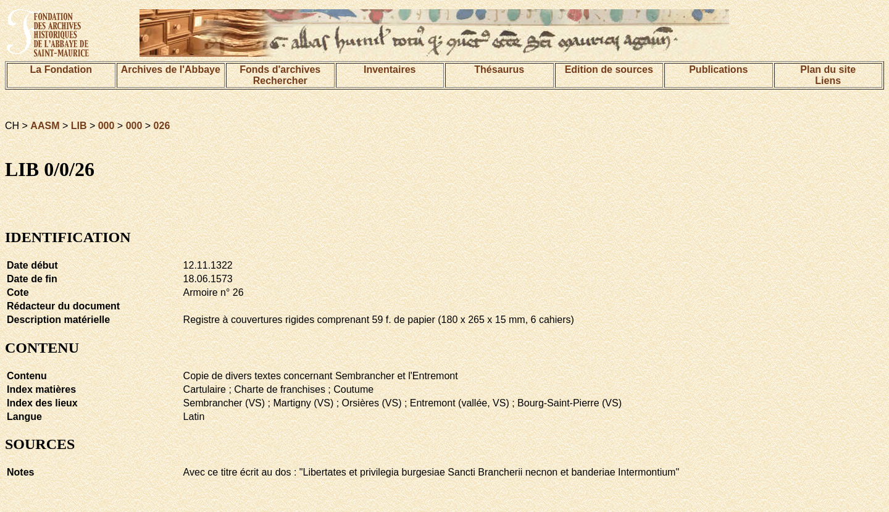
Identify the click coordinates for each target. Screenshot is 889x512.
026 (162, 125)
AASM (44, 125)
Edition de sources (609, 69)
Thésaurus (499, 69)
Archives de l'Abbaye (170, 69)
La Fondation (61, 69)
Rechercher (280, 80)
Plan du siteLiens (828, 75)
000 (106, 125)
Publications (718, 69)
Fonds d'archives (280, 69)
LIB (79, 125)
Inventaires (389, 69)
